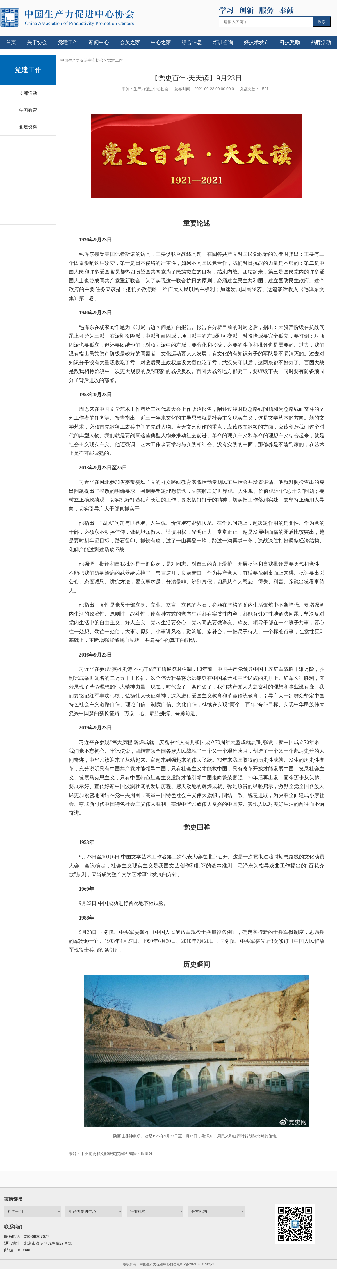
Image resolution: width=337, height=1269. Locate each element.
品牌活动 (321, 42)
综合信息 (192, 42)
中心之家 (161, 42)
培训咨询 (223, 42)
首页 (11, 42)
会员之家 (130, 42)
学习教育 (28, 110)
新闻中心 (99, 42)
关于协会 (37, 42)
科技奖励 (290, 42)
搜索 (321, 21)
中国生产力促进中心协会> (83, 60)
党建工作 (68, 42)
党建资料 (28, 127)
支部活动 (28, 93)
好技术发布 (256, 42)
